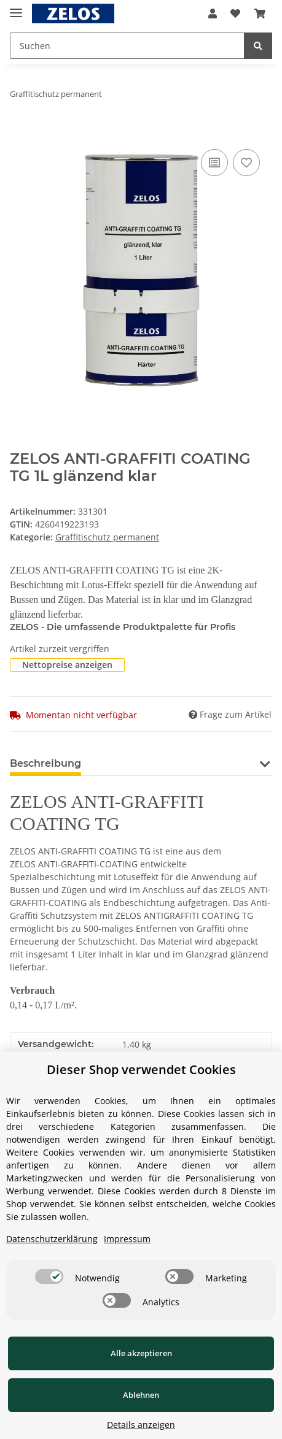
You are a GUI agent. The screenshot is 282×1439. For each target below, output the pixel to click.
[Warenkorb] (260, 13)
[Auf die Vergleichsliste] (214, 162)
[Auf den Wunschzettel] (246, 162)
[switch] (49, 1276)
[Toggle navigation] (16, 7)
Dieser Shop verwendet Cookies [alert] (141, 1069)
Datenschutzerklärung (52, 1239)
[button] (213, 13)
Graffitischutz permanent (107, 537)
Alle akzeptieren (141, 1353)
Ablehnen (141, 1394)
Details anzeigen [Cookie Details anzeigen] (141, 1424)
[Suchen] (127, 46)
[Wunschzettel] (235, 13)
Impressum (127, 1239)
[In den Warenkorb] (19, 132)
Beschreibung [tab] (45, 763)
